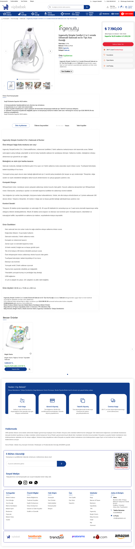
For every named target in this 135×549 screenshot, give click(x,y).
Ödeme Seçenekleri (41, 125)
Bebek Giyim (89, 14)
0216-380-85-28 (110, 1)
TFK (91, 508)
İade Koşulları (81, 125)
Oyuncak (65, 13)
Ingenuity (66, 48)
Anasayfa (5, 18)
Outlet (115, 13)
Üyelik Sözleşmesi (32, 503)
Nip (91, 522)
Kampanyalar (4, 1)
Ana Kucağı (35, 14)
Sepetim (71, 503)
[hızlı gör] (29, 369)
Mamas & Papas (95, 500)
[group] (28, 50)
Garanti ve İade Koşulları (34, 508)
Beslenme (104, 13)
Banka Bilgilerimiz (32, 497)
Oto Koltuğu (22, 14)
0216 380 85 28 (44, 301)
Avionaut (93, 525)
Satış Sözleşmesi (32, 506)
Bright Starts (9, 354)
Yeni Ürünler (24, 1)
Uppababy (93, 506)
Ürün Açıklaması (21, 125)
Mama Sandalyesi (49, 14)
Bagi (91, 497)
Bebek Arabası (7, 14)
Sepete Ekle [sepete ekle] (15, 369)
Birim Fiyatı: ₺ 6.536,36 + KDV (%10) (115, 34)
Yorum (62, 126)
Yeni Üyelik (72, 497)
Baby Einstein (94, 517)
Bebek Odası (76, 14)
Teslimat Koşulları (32, 500)
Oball (91, 520)
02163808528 (117, 512)
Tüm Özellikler (66, 71)
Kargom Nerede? (96, 1)
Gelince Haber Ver (118, 44)
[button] (17, 79)
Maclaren (93, 503)
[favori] (30, 354)
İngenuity (93, 511)
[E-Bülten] (61, 464)
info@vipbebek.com (10, 303)
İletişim (32, 1)
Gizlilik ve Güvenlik (32, 511)
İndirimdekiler (14, 1)
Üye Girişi (72, 500)
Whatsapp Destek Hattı (126, 1)
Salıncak (22, 18)
